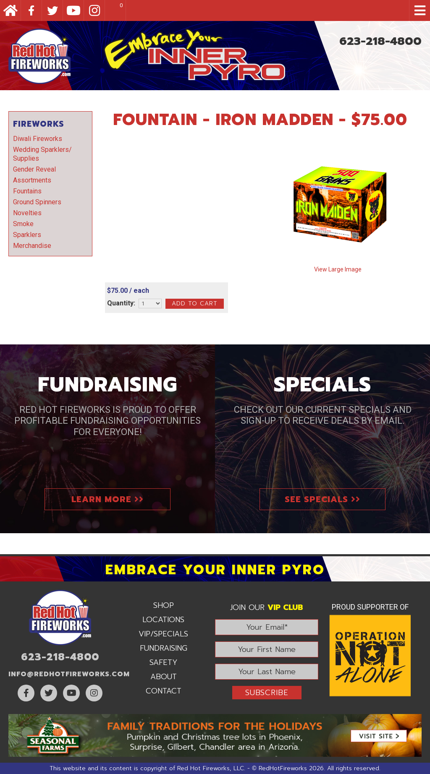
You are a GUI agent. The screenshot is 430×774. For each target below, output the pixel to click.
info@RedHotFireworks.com (69, 674)
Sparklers (27, 235)
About (163, 677)
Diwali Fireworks (37, 139)
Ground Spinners (37, 202)
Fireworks (38, 124)
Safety (163, 662)
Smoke (23, 224)
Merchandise (32, 246)
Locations (163, 619)
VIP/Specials (163, 634)
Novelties (27, 213)
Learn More (107, 499)
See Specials (322, 499)
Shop (163, 605)
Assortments (32, 180)
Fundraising (163, 648)
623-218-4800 (380, 41)
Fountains (27, 191)
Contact (163, 691)
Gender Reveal (34, 169)
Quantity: (121, 303)
